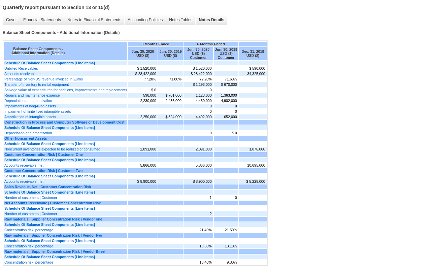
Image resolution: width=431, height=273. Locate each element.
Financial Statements (42, 20)
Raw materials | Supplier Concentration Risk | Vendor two (53, 235)
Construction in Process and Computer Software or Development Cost (64, 122)
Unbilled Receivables (21, 68)
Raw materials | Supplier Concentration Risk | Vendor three (54, 251)
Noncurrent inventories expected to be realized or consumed (52, 149)
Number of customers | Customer (30, 198)
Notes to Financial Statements (94, 20)
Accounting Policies (145, 20)
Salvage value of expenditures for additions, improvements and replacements (65, 90)
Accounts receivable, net (23, 74)
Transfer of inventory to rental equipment (36, 84)
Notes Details (211, 20)
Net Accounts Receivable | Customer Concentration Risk (52, 203)
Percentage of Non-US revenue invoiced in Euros (43, 79)
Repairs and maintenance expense (32, 95)
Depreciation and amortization (28, 101)
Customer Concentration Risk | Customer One (43, 154)
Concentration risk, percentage (28, 230)
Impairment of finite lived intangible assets (37, 111)
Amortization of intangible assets (30, 117)
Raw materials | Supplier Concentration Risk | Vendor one (53, 219)
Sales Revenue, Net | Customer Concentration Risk (47, 187)
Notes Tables (180, 20)
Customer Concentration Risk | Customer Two (43, 171)
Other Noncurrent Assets (25, 138)
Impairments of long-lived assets (30, 106)
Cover (11, 20)
